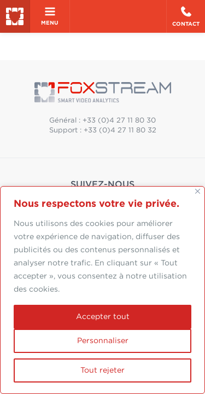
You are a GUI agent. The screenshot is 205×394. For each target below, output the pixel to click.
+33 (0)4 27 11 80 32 (120, 130)
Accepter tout (103, 317)
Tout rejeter (102, 370)
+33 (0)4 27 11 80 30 (119, 120)
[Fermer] (197, 191)
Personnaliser (102, 341)
